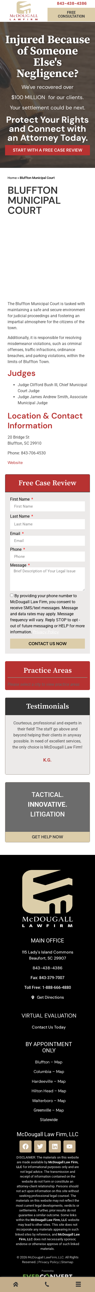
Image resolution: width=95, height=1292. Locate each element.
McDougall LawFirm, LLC (46, 1257)
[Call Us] (47, 1285)
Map (58, 1062)
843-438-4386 (72, 3)
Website (15, 462)
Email (15, 534)
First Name (20, 499)
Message (18, 565)
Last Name (20, 516)
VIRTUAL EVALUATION (48, 1015)
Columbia (42, 1071)
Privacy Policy (48, 1262)
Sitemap (67, 1262)
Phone (16, 550)
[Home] (15, 1285)
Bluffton (42, 1062)
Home (12, 178)
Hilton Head (42, 1091)
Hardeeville (42, 1081)
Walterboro (42, 1100)
